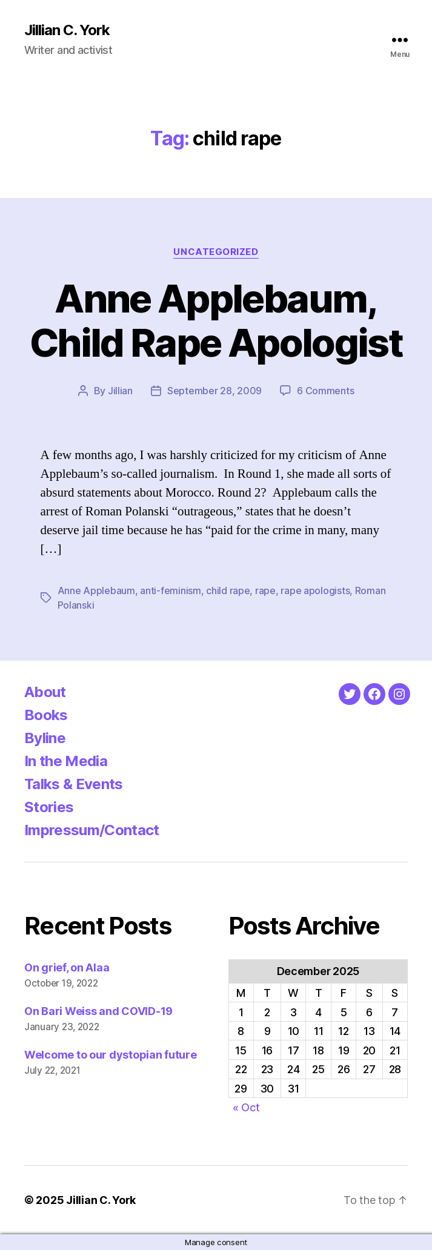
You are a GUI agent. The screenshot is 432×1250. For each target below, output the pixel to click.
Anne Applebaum (96, 590)
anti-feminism (170, 590)
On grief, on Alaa (66, 967)
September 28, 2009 (214, 391)
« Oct (246, 1107)
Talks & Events (73, 784)
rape (265, 590)
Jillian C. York (67, 30)
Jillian (120, 391)
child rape (228, 590)
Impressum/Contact (91, 830)
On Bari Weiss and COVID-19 (98, 1011)
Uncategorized (215, 251)
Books (46, 715)
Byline (44, 738)
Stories (48, 807)
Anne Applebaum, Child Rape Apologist (216, 320)
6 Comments (325, 391)
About (45, 692)
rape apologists (315, 590)
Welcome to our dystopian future (110, 1054)
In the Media (65, 761)
